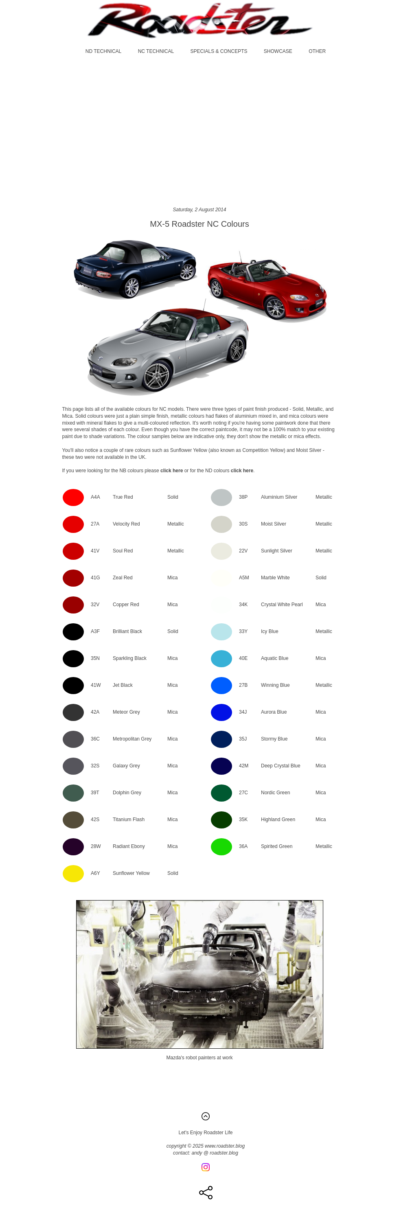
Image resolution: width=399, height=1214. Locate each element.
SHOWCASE (278, 51)
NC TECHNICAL (156, 51)
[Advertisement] (199, 130)
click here (171, 470)
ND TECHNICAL (103, 51)
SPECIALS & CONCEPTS (218, 51)
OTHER (317, 51)
